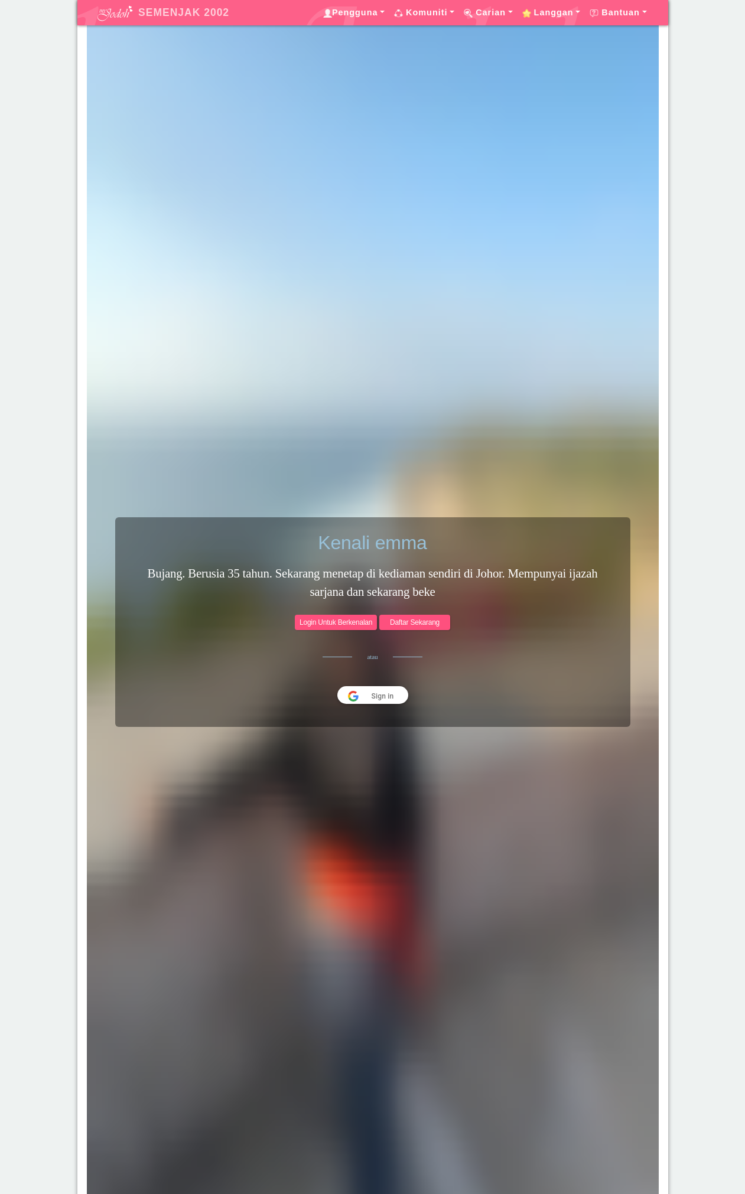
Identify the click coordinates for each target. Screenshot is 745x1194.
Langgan (548, 13)
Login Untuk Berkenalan (336, 622)
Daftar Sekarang (415, 622)
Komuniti (420, 13)
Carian (485, 13)
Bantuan (615, 13)
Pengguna (350, 13)
